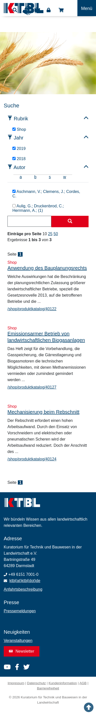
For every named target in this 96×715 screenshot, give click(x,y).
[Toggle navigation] (86, 8)
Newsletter (21, 651)
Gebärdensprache (27, 10)
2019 (19, 148)
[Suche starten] (70, 221)
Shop (61, 10)
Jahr (19, 137)
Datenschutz (36, 683)
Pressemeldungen (20, 611)
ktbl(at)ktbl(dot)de (24, 581)
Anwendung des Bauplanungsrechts (47, 268)
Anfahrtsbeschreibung (23, 589)
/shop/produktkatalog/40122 (31, 309)
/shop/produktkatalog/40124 (31, 459)
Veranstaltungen (18, 640)
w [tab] (64, 177)
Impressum (16, 683)
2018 (19, 159)
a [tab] (21, 177)
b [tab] (35, 177)
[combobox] (29, 221)
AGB (83, 683)
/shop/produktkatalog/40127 (31, 387)
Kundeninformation (63, 683)
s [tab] (50, 177)
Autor (19, 167)
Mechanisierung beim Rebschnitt (43, 412)
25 (50, 234)
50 (56, 234)
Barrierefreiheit (48, 688)
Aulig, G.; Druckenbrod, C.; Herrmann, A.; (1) (38, 208)
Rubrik (21, 118)
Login (48, 10)
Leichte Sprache (37, 12)
